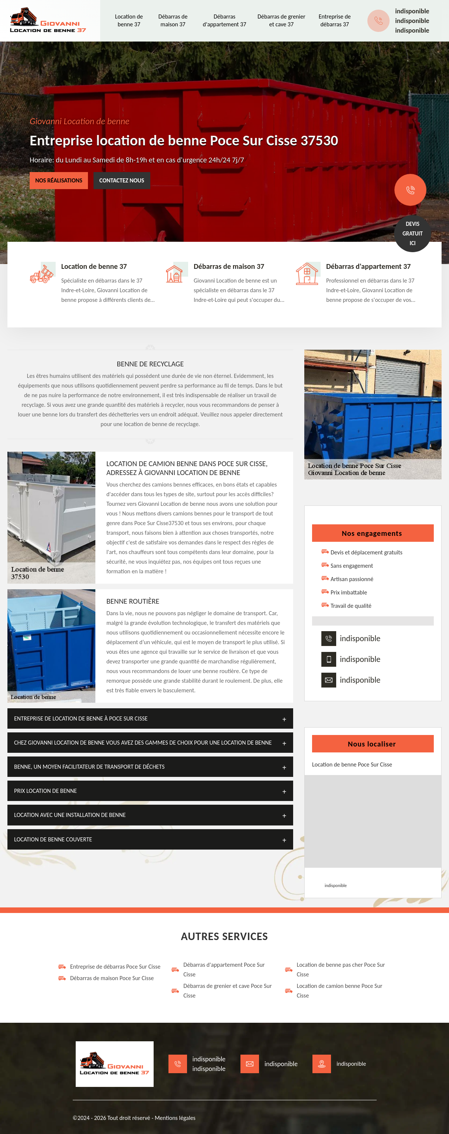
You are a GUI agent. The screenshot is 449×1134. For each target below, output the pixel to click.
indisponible (412, 11)
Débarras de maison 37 (173, 20)
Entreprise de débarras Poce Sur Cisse (109, 966)
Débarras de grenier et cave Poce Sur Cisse (221, 990)
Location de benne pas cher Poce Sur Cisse (334, 969)
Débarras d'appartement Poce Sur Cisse (218, 969)
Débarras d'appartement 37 (224, 20)
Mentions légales (175, 1117)
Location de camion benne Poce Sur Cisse (333, 990)
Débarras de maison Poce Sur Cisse (106, 978)
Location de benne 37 (129, 20)
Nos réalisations (58, 180)
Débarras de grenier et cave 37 (281, 20)
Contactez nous (121, 180)
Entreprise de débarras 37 (335, 20)
